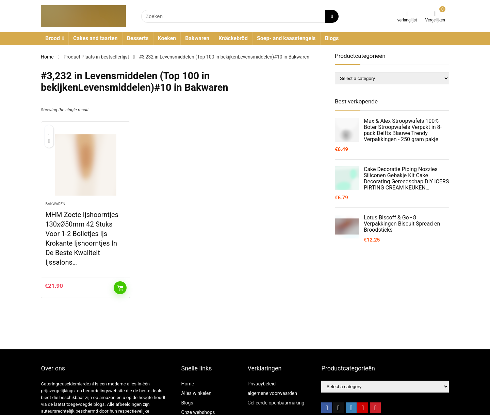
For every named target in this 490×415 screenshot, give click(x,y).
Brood (52, 38)
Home (47, 57)
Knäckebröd (233, 38)
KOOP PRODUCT (120, 288)
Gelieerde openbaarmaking (275, 402)
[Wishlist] (407, 13)
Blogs (332, 38)
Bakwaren (197, 38)
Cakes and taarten (95, 38)
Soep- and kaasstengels (286, 38)
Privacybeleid (261, 383)
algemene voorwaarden (272, 393)
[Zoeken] (332, 16)
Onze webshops (198, 412)
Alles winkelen (196, 393)
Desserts (138, 38)
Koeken (167, 38)
